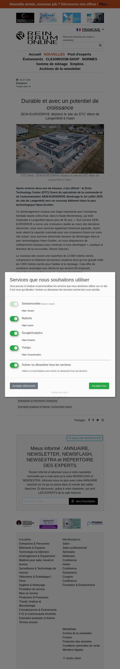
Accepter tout (99, 385)
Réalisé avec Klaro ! (60, 392)
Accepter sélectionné (24, 385)
